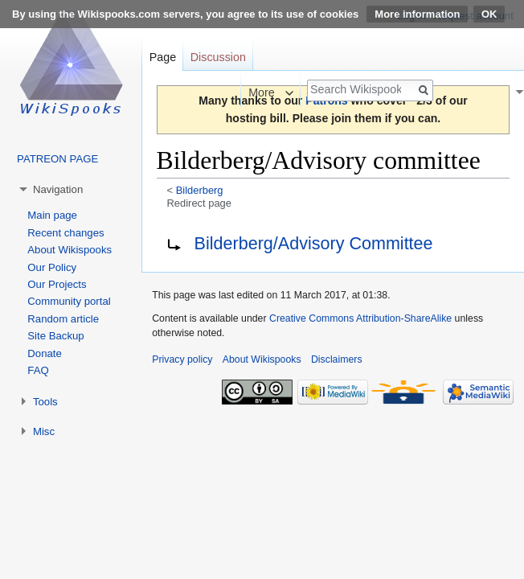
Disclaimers (336, 359)
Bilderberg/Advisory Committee (313, 243)
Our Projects (56, 284)
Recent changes (65, 233)
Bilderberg (199, 190)
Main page (52, 215)
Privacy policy (182, 359)
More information (417, 14)
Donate (44, 353)
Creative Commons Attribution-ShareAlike (360, 318)
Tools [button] (45, 402)
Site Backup (55, 336)
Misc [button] (44, 431)
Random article (63, 319)
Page (162, 57)
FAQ (37, 370)
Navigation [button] (58, 189)
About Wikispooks (69, 250)
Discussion (218, 57)
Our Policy (51, 267)
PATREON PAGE (57, 159)
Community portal (68, 301)
